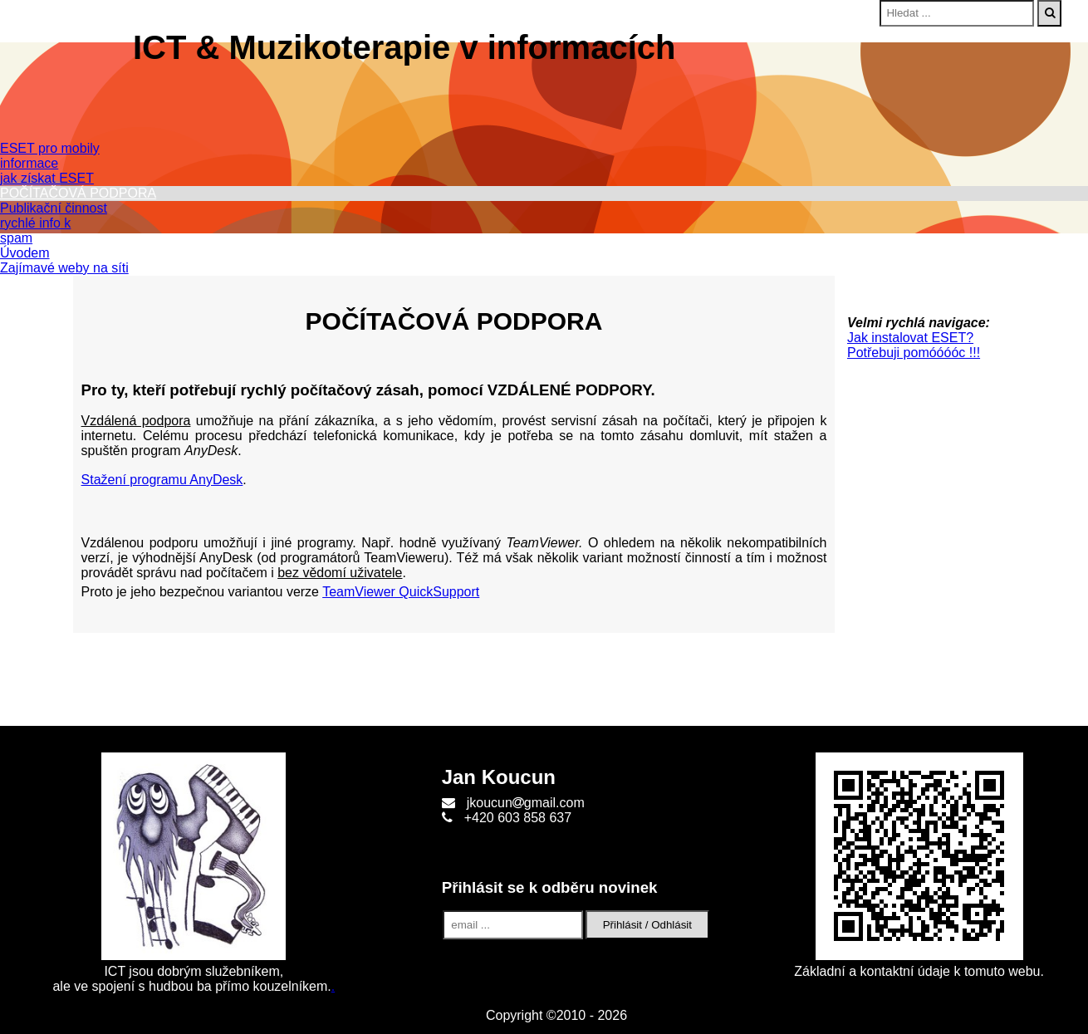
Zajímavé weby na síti (64, 268)
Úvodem (25, 253)
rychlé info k (35, 223)
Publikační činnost (53, 208)
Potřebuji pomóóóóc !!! (913, 352)
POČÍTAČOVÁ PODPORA (78, 193)
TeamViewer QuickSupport (400, 592)
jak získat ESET (47, 178)
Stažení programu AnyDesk (162, 480)
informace (29, 163)
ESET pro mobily (50, 148)
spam (16, 238)
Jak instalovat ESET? (910, 338)
